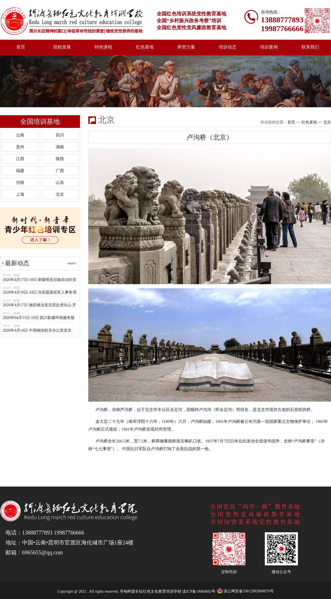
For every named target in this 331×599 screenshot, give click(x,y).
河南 (20, 182)
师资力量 (186, 47)
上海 (20, 194)
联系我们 (310, 47)
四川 (60, 135)
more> (72, 263)
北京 (60, 194)
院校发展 (62, 47)
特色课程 (103, 47)
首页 (20, 47)
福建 (20, 170)
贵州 (20, 147)
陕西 (60, 159)
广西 (60, 170)
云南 (20, 135)
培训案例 (269, 47)
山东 (60, 182)
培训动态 (227, 47)
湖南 (60, 147)
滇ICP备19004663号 (199, 591)
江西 (20, 159)
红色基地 (145, 47)
